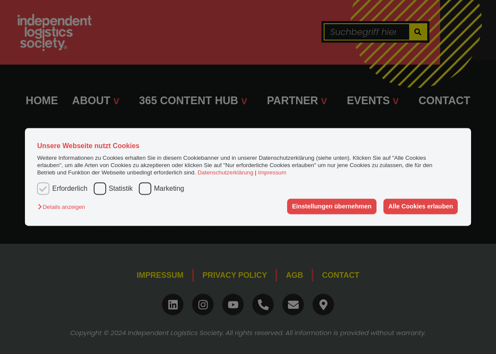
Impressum (272, 173)
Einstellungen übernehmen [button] (331, 206)
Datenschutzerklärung (226, 173)
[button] (63, 207)
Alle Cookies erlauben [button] (421, 206)
